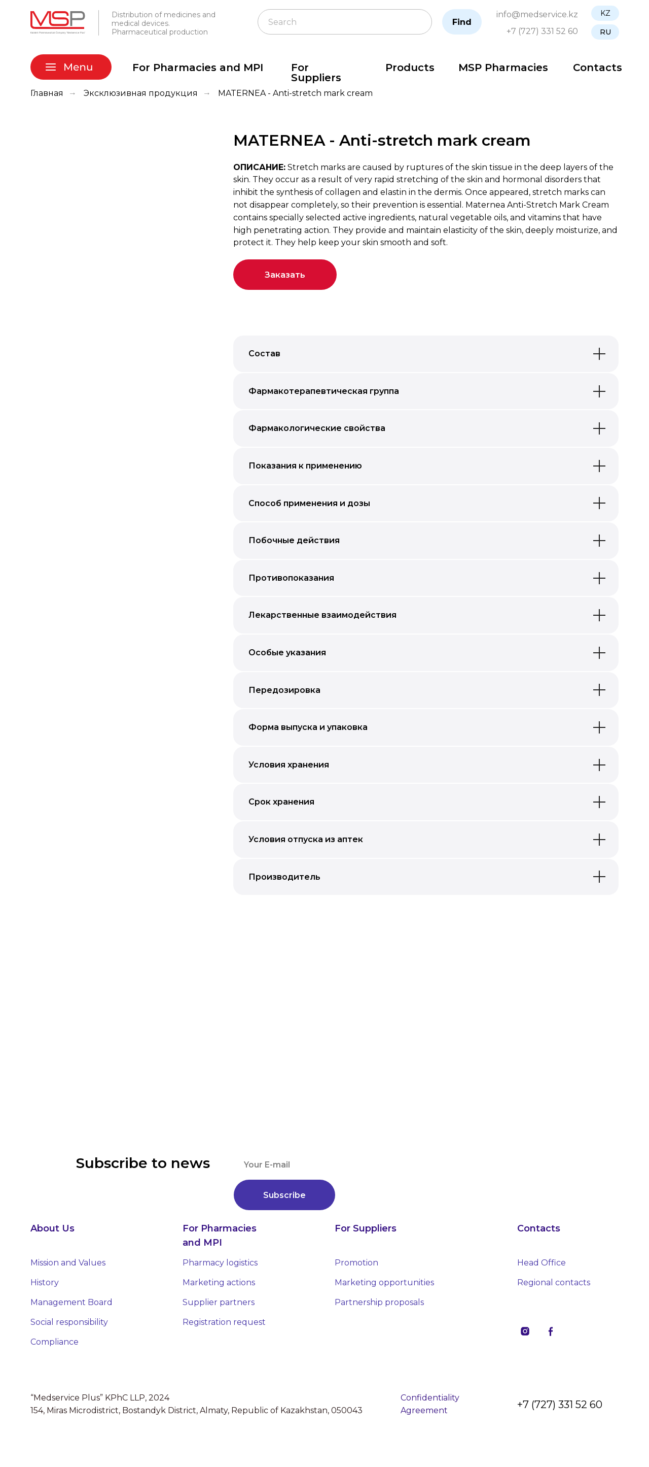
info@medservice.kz (537, 14)
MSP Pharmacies (503, 67)
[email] (406, 1164)
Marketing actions (219, 1282)
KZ (605, 13)
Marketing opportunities (384, 1282)
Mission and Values (67, 1263)
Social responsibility (69, 1322)
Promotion (356, 1263)
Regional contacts (553, 1282)
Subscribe (284, 1195)
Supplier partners (219, 1302)
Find (462, 22)
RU (605, 32)
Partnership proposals (379, 1302)
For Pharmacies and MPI (197, 67)
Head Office (541, 1263)
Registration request (224, 1322)
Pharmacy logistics (220, 1263)
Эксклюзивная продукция (141, 93)
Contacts (597, 67)
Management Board (71, 1302)
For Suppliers (316, 72)
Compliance (54, 1342)
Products (410, 67)
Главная (46, 93)
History (44, 1282)
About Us (52, 1228)
